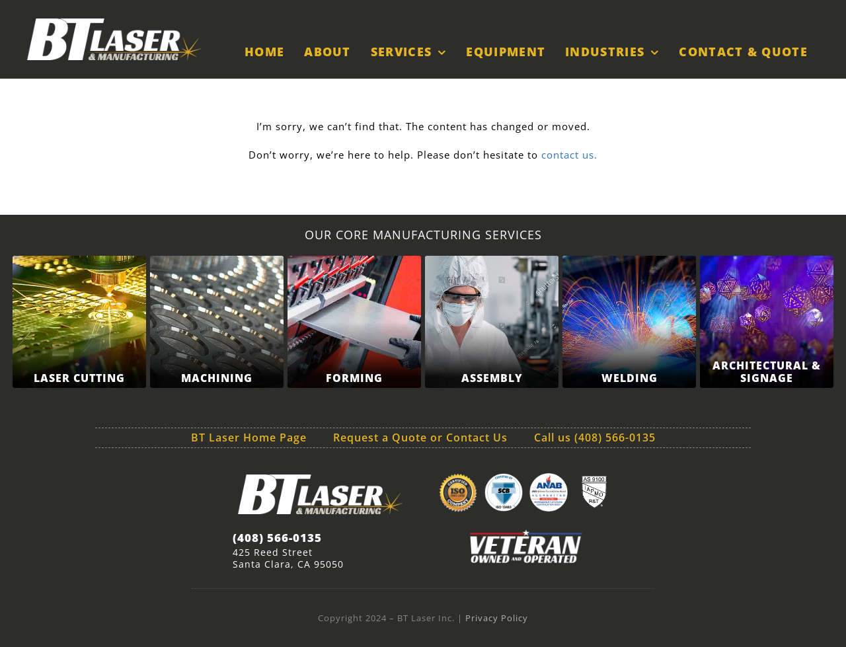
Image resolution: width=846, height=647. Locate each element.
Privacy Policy (496, 618)
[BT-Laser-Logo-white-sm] (113, 23)
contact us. (567, 154)
